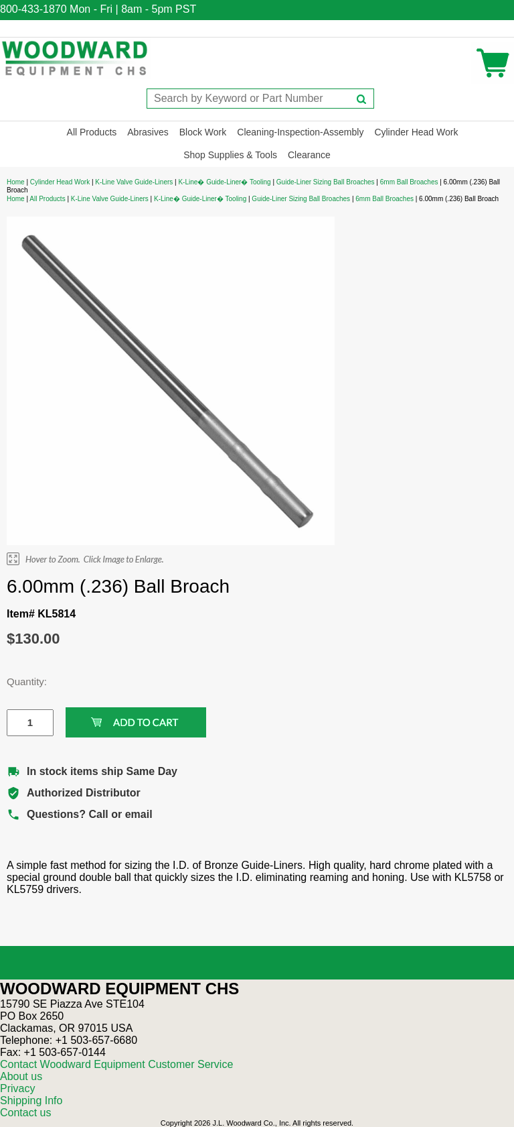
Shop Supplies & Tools (230, 155)
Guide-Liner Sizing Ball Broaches (325, 182)
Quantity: (20, 681)
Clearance (309, 155)
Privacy (17, 1088)
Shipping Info (31, 1100)
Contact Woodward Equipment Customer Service (116, 1064)
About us (21, 1076)
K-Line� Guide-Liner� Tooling (224, 182)
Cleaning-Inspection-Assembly (300, 132)
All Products (92, 132)
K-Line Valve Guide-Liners (134, 182)
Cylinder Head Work (416, 132)
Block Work (203, 132)
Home (16, 182)
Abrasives (147, 132)
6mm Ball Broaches (409, 182)
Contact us (25, 1112)
